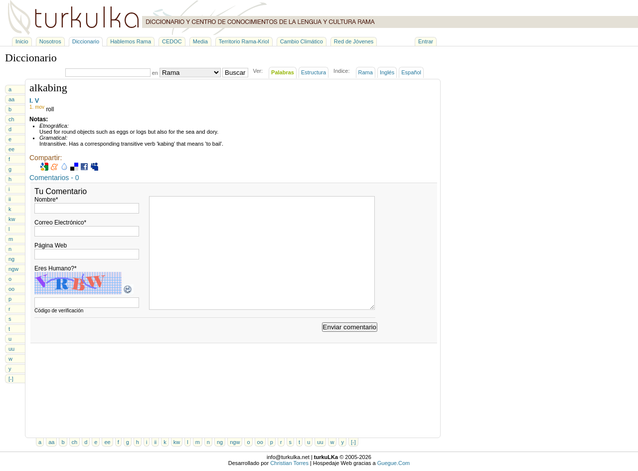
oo (11, 289)
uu (11, 349)
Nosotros (50, 41)
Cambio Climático (301, 41)
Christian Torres (289, 463)
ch (11, 119)
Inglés (387, 72)
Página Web (50, 245)
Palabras (282, 72)
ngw (13, 269)
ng (11, 259)
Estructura (313, 72)
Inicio (21, 41)
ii (9, 199)
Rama (365, 72)
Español (411, 72)
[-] (10, 379)
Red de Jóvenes (354, 41)
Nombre (46, 199)
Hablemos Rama (130, 41)
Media (200, 41)
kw (11, 219)
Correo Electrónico (60, 222)
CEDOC (172, 41)
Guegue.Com (393, 463)
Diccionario (85, 41)
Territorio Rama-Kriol (244, 41)
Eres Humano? (55, 268)
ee (11, 149)
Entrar (425, 41)
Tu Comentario (60, 191)
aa (11, 99)
